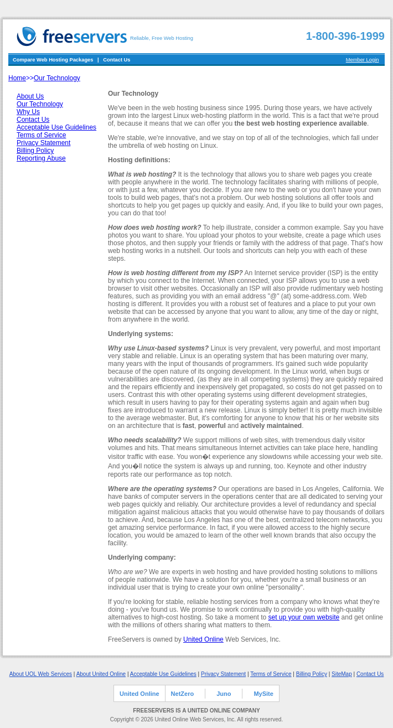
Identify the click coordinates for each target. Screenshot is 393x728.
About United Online (101, 674)
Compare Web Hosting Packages (53, 60)
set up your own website (304, 617)
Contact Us (116, 60)
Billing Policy (35, 150)
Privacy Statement (43, 143)
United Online (203, 639)
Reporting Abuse (41, 158)
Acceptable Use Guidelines (56, 127)
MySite (263, 693)
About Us (30, 96)
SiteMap (342, 674)
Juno (223, 693)
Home (17, 78)
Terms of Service (41, 135)
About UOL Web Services (40, 674)
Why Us (28, 112)
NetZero (182, 693)
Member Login (362, 60)
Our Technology (57, 78)
